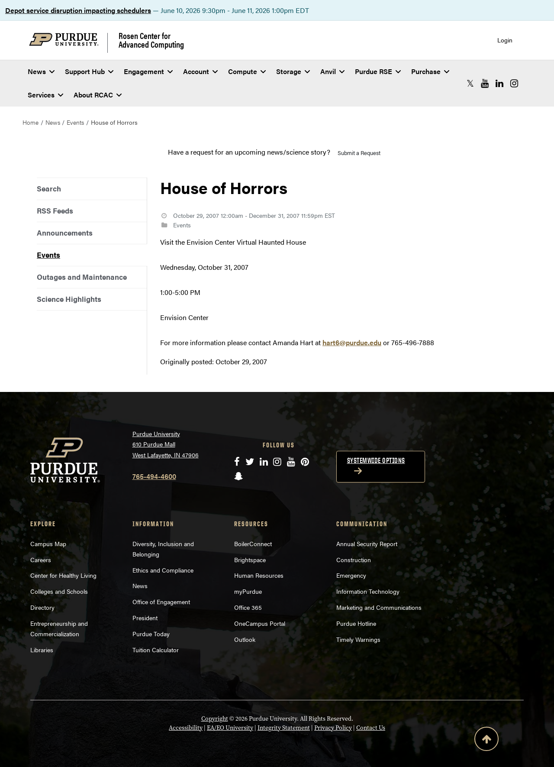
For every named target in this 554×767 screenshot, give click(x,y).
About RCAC (98, 95)
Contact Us (370, 728)
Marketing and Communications (379, 607)
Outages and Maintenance (82, 277)
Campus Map (48, 543)
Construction (353, 559)
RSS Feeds (55, 210)
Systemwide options (376, 460)
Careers (40, 559)
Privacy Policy (333, 728)
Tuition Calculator (155, 649)
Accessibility (186, 728)
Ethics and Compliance (162, 570)
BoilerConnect (253, 543)
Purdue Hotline (356, 623)
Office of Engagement (161, 601)
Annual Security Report (366, 543)
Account (200, 71)
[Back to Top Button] (486, 740)
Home (31, 122)
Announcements (65, 232)
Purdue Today (151, 633)
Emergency (351, 575)
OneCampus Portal (259, 623)
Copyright (214, 719)
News (41, 71)
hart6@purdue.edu (351, 342)
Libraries (41, 649)
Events (75, 122)
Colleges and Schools (59, 591)
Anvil (332, 71)
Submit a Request (359, 153)
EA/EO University (230, 728)
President (145, 617)
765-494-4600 (154, 476)
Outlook (244, 639)
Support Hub (89, 71)
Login (504, 40)
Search (49, 188)
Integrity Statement (284, 728)
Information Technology (367, 591)
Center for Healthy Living (63, 575)
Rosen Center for (151, 39)
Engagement (148, 71)
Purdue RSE (378, 71)
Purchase (430, 71)
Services (45, 95)
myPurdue (248, 591)
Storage (293, 71)
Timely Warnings (358, 639)
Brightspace (250, 559)
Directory (42, 607)
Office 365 (248, 607)
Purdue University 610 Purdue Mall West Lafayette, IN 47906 (165, 444)
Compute (247, 71)
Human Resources (258, 575)
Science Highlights (69, 299)
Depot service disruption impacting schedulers (78, 10)
